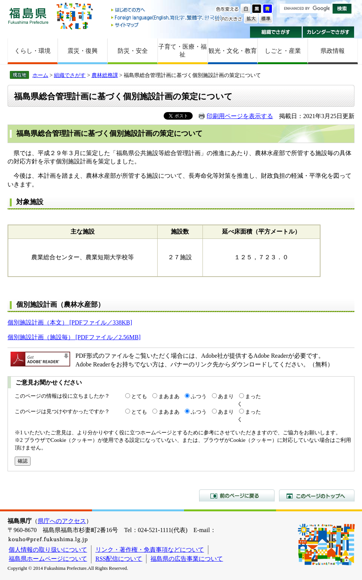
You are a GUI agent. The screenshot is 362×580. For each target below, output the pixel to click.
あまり (226, 396)
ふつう (199, 396)
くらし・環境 (32, 51)
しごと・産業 (283, 51)
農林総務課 (105, 75)
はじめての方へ (167, 10)
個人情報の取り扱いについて (48, 549)
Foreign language (167, 17)
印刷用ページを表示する (240, 116)
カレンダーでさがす (328, 32)
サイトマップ (167, 24)
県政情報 (333, 51)
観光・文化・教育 (233, 51)
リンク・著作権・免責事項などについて (149, 549)
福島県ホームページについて (48, 558)
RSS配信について (118, 558)
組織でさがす (276, 32)
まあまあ (168, 396)
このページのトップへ (316, 495)
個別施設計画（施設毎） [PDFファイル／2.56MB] (74, 337)
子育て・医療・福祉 (182, 50)
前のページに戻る (237, 495)
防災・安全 (133, 51)
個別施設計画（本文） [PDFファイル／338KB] (70, 322)
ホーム (40, 75)
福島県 (28, 16)
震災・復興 (82, 51)
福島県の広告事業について (186, 558)
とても (139, 396)
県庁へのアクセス (62, 521)
